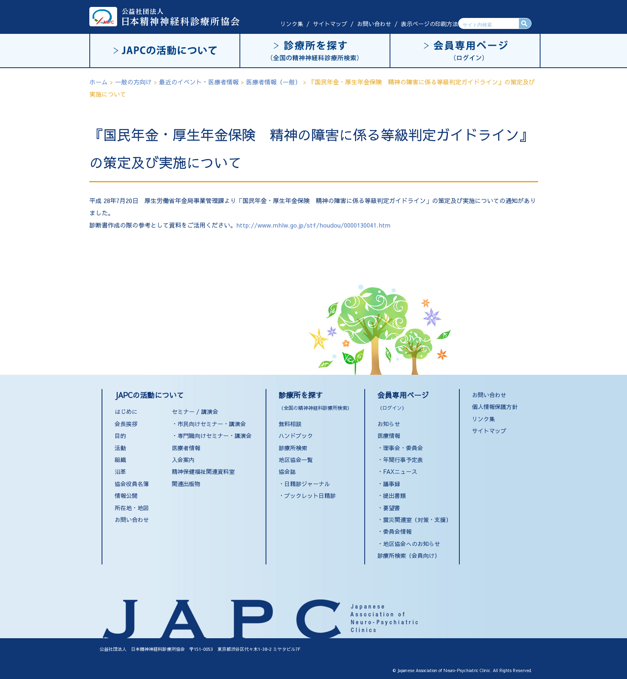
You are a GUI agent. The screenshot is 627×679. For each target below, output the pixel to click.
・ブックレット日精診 (307, 495)
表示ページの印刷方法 (429, 24)
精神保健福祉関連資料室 (203, 471)
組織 (120, 460)
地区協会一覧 (296, 460)
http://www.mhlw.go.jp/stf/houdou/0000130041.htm (313, 225)
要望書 (391, 508)
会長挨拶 (126, 424)
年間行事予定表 (403, 460)
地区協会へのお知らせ (411, 544)
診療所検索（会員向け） (408, 555)
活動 (120, 448)
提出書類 (394, 495)
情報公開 (126, 495)
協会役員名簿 (132, 484)
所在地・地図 (132, 508)
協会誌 (287, 471)
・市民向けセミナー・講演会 (209, 424)
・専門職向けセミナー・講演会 (212, 435)
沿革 (120, 471)
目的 (120, 435)
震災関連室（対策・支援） (417, 519)
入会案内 (183, 460)
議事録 (391, 484)
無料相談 (290, 424)
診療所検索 (293, 448)
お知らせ (388, 424)
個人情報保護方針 (495, 407)
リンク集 (291, 24)
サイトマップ (330, 24)
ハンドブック (296, 435)
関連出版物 (186, 484)
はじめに (126, 411)
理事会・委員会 (403, 448)
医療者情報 (186, 448)
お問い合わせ (374, 24)
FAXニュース (400, 471)
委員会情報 (397, 531)
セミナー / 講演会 (195, 411)
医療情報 (388, 435)
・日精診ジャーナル (304, 484)
